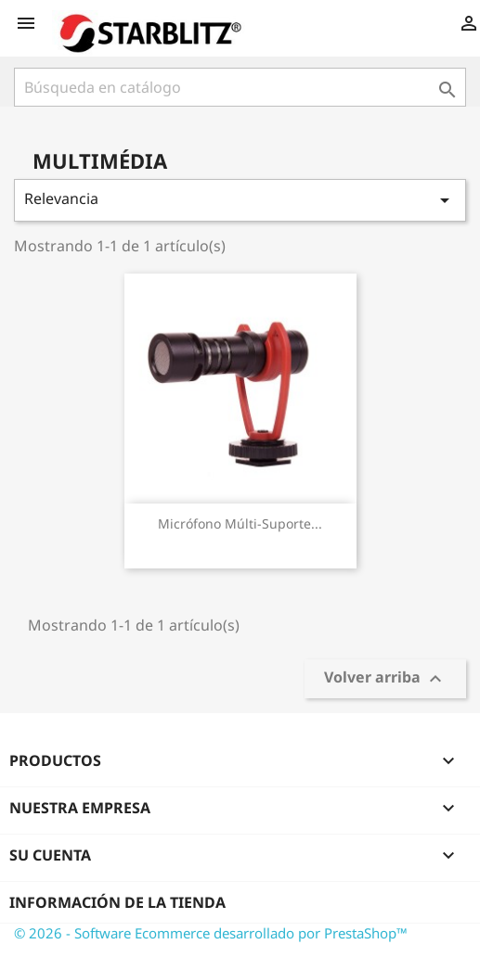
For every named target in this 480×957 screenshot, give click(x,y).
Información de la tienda (117, 902)
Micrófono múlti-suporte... (240, 523)
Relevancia (240, 199)
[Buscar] (240, 87)
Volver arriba (385, 679)
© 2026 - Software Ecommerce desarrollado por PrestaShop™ (211, 933)
